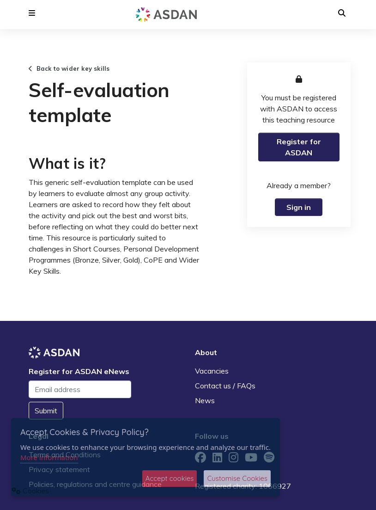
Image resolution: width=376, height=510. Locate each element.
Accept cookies (170, 478)
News (205, 400)
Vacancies (212, 370)
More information (49, 457)
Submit (46, 410)
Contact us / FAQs (225, 385)
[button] (32, 13)
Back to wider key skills (69, 68)
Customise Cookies (237, 478)
